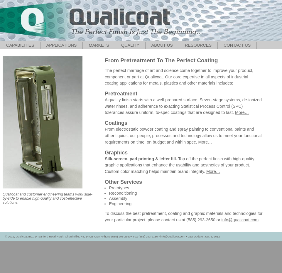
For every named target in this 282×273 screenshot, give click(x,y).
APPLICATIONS (61, 45)
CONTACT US (237, 45)
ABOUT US (162, 45)
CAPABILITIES (20, 45)
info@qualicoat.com (240, 220)
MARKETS (99, 45)
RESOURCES (198, 45)
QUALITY (130, 45)
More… (242, 112)
